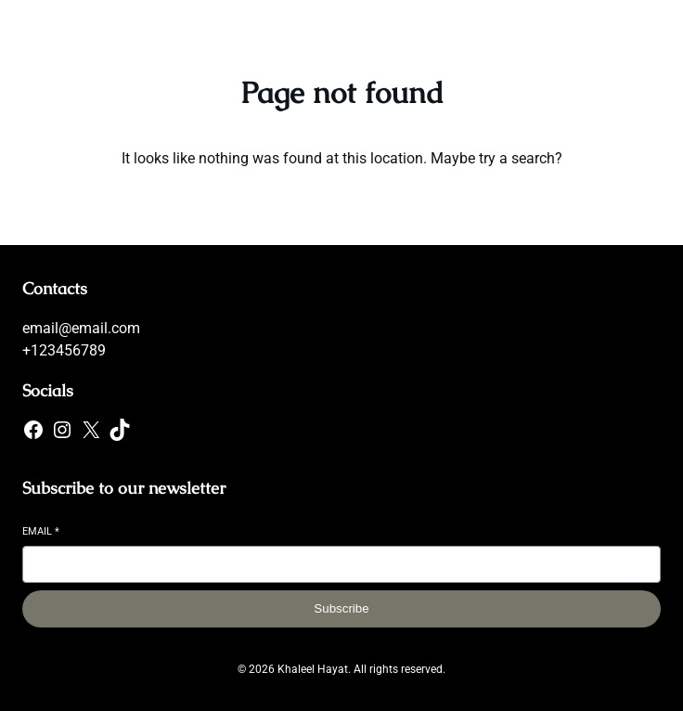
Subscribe (341, 608)
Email (40, 531)
